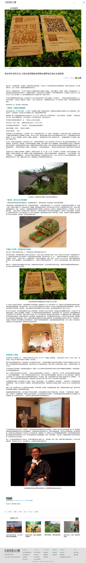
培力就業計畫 (26, 554)
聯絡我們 (62, 554)
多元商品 (36, 554)
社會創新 (25, 557)
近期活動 (54, 552)
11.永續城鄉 (36, 511)
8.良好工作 (30, 511)
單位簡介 (62, 552)
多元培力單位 (37, 552)
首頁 (6, 68)
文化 (5, 511)
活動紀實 (54, 554)
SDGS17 (25, 511)
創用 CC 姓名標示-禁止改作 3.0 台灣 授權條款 (21, 500)
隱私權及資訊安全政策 (65, 557)
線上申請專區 (37, 559)
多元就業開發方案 (27, 552)
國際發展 (46, 554)
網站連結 (76, 554)
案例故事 (46, 552)
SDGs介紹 (25, 559)
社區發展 (9, 511)
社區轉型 (17, 68)
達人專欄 (76, 552)
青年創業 (20, 511)
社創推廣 (46, 557)
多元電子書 (37, 557)
